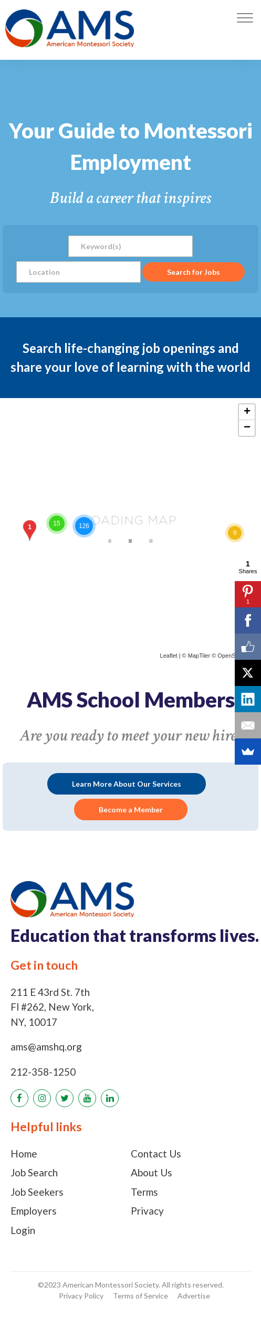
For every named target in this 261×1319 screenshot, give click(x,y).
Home (24, 1154)
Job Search (34, 1172)
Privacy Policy (81, 1295)
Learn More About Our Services (126, 783)
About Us (151, 1172)
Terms (144, 1192)
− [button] (247, 428)
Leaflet (169, 655)
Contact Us (156, 1154)
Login (23, 1230)
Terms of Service (140, 1295)
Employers (34, 1211)
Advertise (194, 1295)
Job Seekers (37, 1192)
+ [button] (247, 412)
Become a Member (131, 809)
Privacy (147, 1211)
